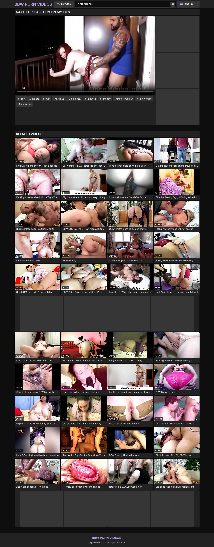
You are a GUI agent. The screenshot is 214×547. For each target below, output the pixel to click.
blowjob (92, 98)
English (189, 4)
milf (48, 98)
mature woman (125, 98)
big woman (145, 98)
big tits (35, 98)
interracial (26, 104)
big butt (60, 98)
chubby (107, 98)
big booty (76, 98)
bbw (23, 98)
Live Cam (66, 4)
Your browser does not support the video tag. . (85, 55)
